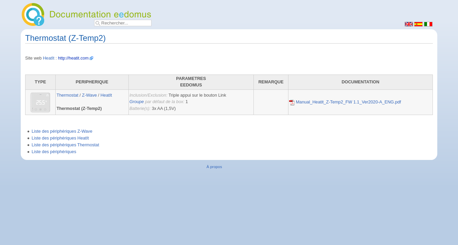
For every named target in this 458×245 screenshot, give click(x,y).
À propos (214, 167)
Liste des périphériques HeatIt (60, 138)
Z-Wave (89, 95)
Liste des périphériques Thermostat (65, 145)
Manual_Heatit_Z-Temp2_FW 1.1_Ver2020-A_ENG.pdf (345, 102)
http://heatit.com (73, 58)
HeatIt (48, 58)
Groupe (136, 101)
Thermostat (67, 95)
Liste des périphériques (54, 151)
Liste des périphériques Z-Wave (62, 131)
